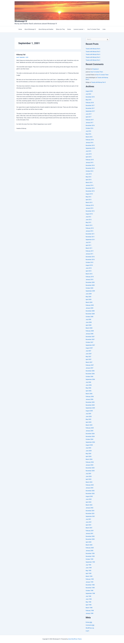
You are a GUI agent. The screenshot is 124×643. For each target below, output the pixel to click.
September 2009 (90, 291)
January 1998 (89, 613)
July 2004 (88, 448)
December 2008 (90, 311)
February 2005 (90, 428)
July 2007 (88, 351)
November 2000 (90, 539)
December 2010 (90, 256)
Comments (90, 625)
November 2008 (90, 314)
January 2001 (89, 533)
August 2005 (89, 411)
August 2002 (89, 496)
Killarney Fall (21, 55)
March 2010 (89, 274)
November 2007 (90, 339)
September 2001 (90, 516)
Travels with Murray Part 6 (93, 48)
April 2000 (88, 542)
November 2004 (90, 436)
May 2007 (88, 356)
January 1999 (89, 582)
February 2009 (90, 305)
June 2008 (89, 322)
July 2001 (88, 519)
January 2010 (89, 279)
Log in (87, 631)
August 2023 (89, 91)
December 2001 (90, 510)
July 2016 (88, 131)
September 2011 (90, 239)
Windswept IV (21, 21)
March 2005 (89, 425)
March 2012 (89, 225)
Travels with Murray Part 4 (93, 54)
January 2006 (89, 399)
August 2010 (89, 265)
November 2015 (90, 145)
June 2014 (89, 174)
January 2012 (89, 231)
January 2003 (89, 488)
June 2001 (89, 522)
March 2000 (89, 545)
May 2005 (88, 419)
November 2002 (90, 493)
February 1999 (90, 579)
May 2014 (88, 177)
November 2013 (90, 191)
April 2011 (88, 245)
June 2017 (89, 114)
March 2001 (89, 528)
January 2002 (89, 508)
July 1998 (88, 596)
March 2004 (89, 459)
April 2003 (88, 479)
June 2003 (89, 476)
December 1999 (90, 553)
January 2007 (89, 368)
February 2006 (90, 396)
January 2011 (89, 254)
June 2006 (89, 385)
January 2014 (89, 185)
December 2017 (90, 105)
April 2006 (88, 391)
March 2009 (89, 302)
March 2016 (89, 137)
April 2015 (88, 157)
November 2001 (90, 513)
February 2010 (90, 276)
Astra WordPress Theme (75, 639)
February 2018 (90, 102)
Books (69, 29)
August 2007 (89, 348)
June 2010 (89, 268)
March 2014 (89, 182)
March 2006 (89, 393)
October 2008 (89, 316)
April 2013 (88, 199)
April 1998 (88, 605)
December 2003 (90, 468)
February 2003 (90, 485)
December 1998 (90, 585)
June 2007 (89, 353)
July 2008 (88, 319)
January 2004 (89, 465)
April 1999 (88, 573)
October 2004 (89, 439)
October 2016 (89, 128)
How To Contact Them (93, 29)
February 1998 (90, 610)
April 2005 (88, 422)
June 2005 (89, 416)
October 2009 (89, 288)
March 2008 (89, 328)
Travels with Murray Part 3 (93, 57)
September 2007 (90, 345)
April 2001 (88, 525)
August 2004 (89, 445)
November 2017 (90, 108)
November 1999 (90, 556)
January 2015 (89, 162)
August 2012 (89, 214)
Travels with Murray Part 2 (93, 60)
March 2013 (89, 202)
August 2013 (89, 194)
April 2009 (88, 299)
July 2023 (88, 94)
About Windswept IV (30, 29)
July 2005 (88, 413)
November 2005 (90, 405)
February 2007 (90, 365)
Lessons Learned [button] (79, 29)
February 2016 (90, 139)
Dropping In (95, 69)
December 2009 (90, 282)
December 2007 (90, 336)
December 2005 (90, 402)
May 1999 (88, 570)
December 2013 (90, 188)
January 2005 (89, 431)
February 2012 (90, 228)
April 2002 (88, 502)
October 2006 (89, 376)
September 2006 (90, 379)
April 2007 (88, 359)
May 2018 (88, 100)
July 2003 (88, 473)
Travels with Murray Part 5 (93, 51)
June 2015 (89, 154)
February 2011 (90, 251)
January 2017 (89, 122)
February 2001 (90, 530)
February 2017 (90, 119)
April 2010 (88, 271)
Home (20, 29)
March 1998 (89, 607)
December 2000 (90, 536)
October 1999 (89, 559)
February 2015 (90, 159)
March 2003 (89, 482)
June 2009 (89, 294)
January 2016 (89, 142)
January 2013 (89, 208)
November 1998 (90, 587)
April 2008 (88, 325)
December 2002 (90, 490)
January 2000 (89, 550)
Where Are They (60, 29)
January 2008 (89, 333)
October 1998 (89, 590)
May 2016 (88, 134)
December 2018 (90, 97)
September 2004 (90, 442)
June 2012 (89, 219)
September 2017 (90, 111)
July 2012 (88, 217)
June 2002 (89, 499)
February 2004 (90, 462)
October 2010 (89, 262)
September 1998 (90, 593)
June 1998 (89, 599)
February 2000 (90, 548)
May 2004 (88, 453)
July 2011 (88, 242)
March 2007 (89, 362)
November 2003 (90, 470)
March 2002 (89, 505)
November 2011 (90, 236)
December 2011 (90, 234)
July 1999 (88, 565)
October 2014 (89, 171)
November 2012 (90, 211)
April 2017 (88, 117)
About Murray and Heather (46, 29)
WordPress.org (90, 628)
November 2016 (90, 125)
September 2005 (90, 408)
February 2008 (90, 331)
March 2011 (89, 248)
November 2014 (90, 168)
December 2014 (90, 165)
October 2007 (89, 342)
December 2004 (90, 433)
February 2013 (90, 205)
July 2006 (88, 382)
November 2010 (90, 259)
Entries (89, 622)
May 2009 (88, 296)
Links (103, 29)
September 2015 (90, 148)
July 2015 (88, 151)
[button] (84, 29)
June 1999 (89, 567)
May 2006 (88, 388)
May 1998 (88, 602)
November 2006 (90, 373)
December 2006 (90, 371)
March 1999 (89, 576)
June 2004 (89, 450)
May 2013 (88, 197)
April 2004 (88, 456)
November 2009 (90, 285)
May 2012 (88, 222)
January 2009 (89, 308)
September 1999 (90, 562)
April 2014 (88, 179)
